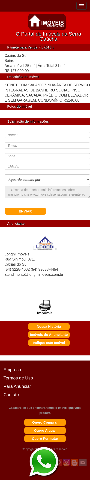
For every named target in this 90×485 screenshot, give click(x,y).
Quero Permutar (45, 438)
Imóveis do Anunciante (49, 334)
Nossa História (49, 326)
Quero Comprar (45, 422)
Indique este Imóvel (49, 343)
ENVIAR (25, 211)
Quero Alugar (45, 430)
